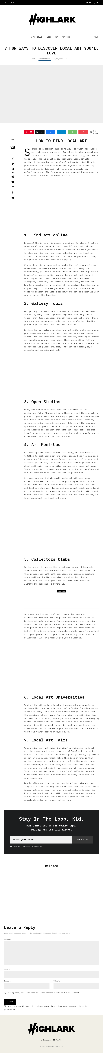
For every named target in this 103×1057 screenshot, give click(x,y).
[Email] (12, 187)
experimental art (49, 350)
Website (57, 985)
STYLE (39, 37)
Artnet (56, 246)
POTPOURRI (66, 37)
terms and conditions (34, 846)
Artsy (45, 246)
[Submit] (12, 177)
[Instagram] (87, 2)
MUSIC (48, 37)
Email (7, 985)
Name (7, 973)
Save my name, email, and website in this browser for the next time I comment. (44, 997)
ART (56, 37)
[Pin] (12, 170)
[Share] (12, 158)
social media (46, 275)
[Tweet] (12, 164)
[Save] (12, 182)
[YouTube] (90, 2)
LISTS (33, 37)
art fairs (50, 748)
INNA (34, 59)
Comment (8, 939)
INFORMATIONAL (44, 59)
